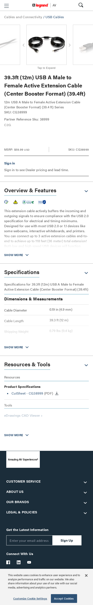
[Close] (86, 575)
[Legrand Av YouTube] (29, 562)
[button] (6, 6)
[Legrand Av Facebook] (8, 562)
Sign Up (67, 540)
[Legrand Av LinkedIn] (19, 562)
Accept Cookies (64, 598)
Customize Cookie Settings (30, 598)
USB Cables (54, 16)
